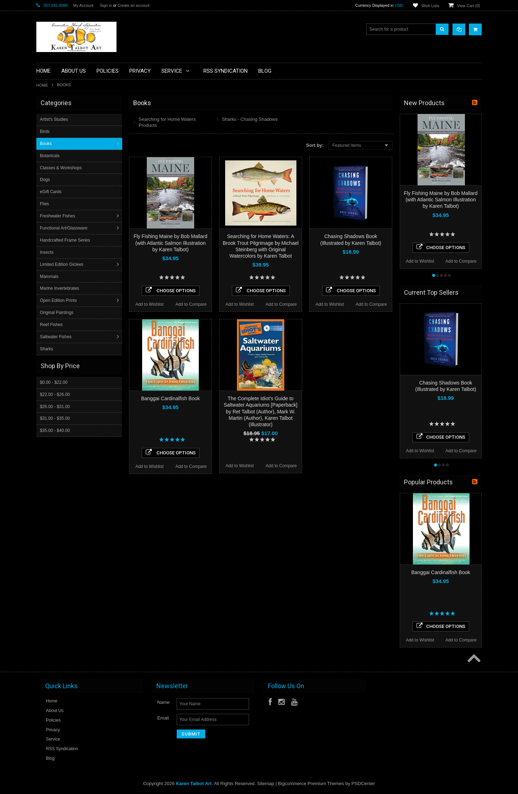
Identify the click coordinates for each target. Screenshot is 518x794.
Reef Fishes (52, 324)
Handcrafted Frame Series (66, 240)
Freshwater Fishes (58, 215)
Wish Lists (430, 6)
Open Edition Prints (59, 300)
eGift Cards (51, 191)
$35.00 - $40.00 (55, 430)
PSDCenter (363, 783)
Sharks (47, 348)
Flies (45, 203)
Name (163, 702)
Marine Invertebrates (60, 288)
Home (42, 85)
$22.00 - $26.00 (55, 394)
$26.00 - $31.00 (55, 406)
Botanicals (50, 155)
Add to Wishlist (149, 304)
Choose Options (171, 290)
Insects (47, 252)
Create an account (134, 5)
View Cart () (468, 6)
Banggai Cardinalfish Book (170, 398)
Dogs (46, 179)
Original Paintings (57, 312)
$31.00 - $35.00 (55, 418)
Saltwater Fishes (56, 336)
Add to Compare (191, 304)
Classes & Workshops (61, 167)
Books (46, 143)
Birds (45, 131)
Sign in (106, 5)
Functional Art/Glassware (64, 228)
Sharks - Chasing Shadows (250, 119)
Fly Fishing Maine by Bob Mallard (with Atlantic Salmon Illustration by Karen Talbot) (170, 242)
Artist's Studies (55, 119)
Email (163, 718)
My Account (83, 5)
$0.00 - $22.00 (53, 382)
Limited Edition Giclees (62, 264)
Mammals (50, 276)
